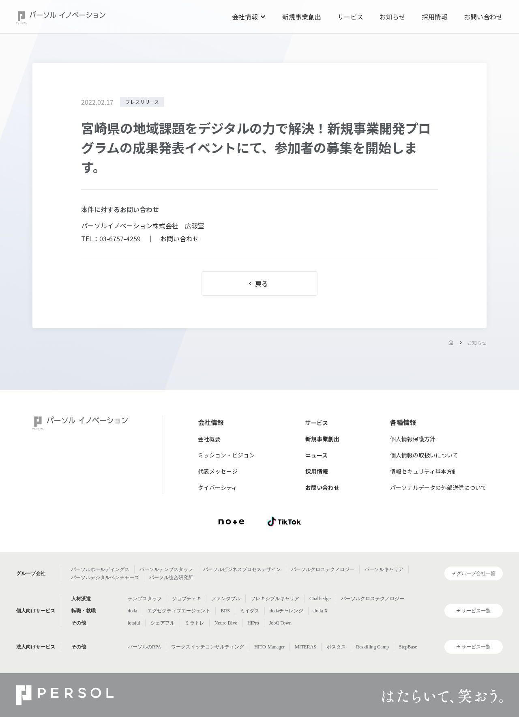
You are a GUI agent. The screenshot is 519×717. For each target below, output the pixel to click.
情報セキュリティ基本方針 (424, 471)
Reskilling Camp (372, 647)
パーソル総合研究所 (171, 577)
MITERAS (305, 647)
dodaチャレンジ (286, 611)
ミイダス (250, 611)
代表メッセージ (218, 471)
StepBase (408, 647)
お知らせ (392, 16)
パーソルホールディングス (100, 569)
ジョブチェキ (186, 598)
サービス (350, 16)
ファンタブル (225, 598)
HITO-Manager (269, 647)
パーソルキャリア (384, 569)
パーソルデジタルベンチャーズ (105, 577)
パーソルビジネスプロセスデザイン (242, 569)
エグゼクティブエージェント (178, 611)
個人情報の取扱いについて (424, 455)
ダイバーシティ (217, 487)
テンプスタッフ (145, 598)
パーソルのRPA (144, 647)
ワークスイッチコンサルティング (207, 647)
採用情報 (435, 16)
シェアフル (162, 623)
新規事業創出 (301, 16)
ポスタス (336, 647)
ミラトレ (194, 623)
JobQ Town (280, 623)
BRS (225, 611)
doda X (320, 611)
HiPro (253, 623)
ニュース (316, 455)
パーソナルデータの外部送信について (438, 487)
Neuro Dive (225, 623)
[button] (249, 16)
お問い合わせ (483, 16)
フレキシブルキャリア (275, 598)
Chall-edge (320, 598)
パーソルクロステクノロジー (322, 569)
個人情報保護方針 (412, 439)
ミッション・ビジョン (226, 455)
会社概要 (209, 439)
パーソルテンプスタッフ (166, 569)
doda (132, 611)
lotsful (134, 623)
